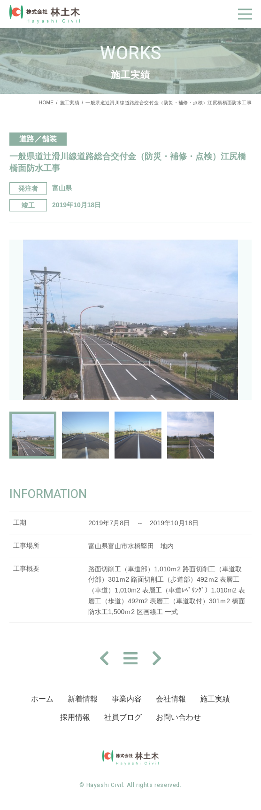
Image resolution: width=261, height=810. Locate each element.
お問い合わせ (178, 717)
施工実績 (70, 102)
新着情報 (83, 699)
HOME (46, 102)
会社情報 (171, 699)
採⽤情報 (75, 717)
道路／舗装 (38, 139)
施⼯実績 (215, 699)
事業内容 (127, 699)
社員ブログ (123, 717)
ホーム (42, 699)
